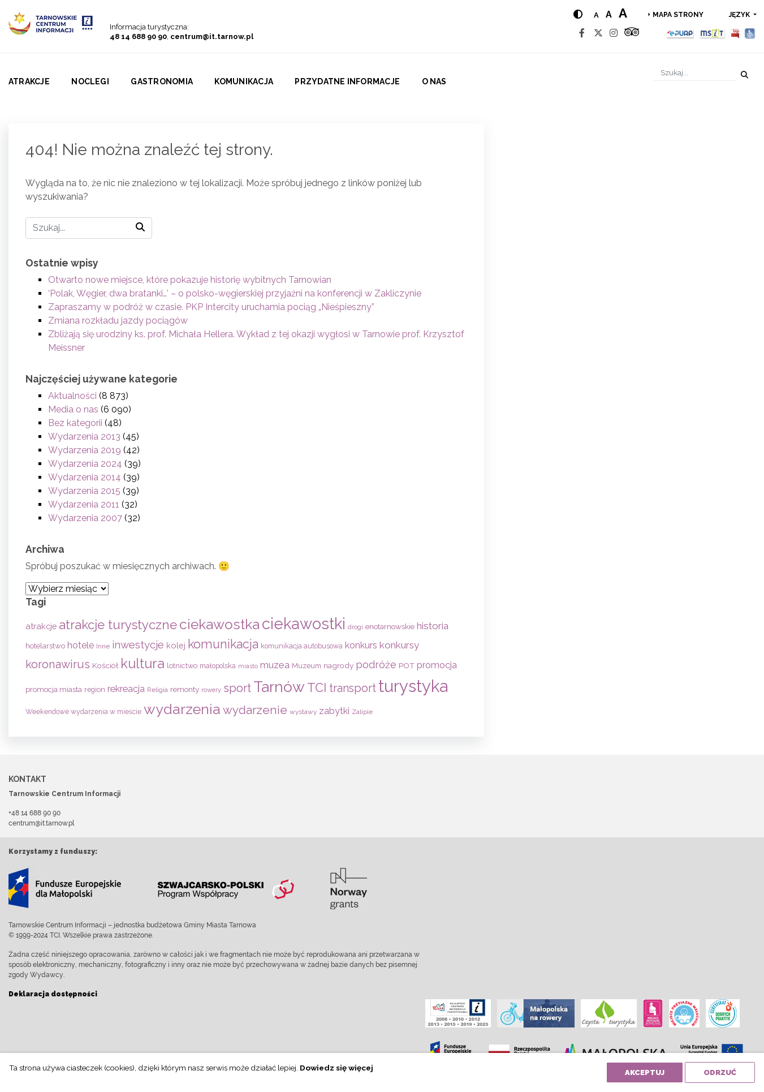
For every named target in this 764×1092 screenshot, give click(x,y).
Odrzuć (719, 1072)
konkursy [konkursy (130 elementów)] (399, 645)
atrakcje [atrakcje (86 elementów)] (41, 626)
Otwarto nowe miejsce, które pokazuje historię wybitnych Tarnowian (189, 279)
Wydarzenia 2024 (85, 463)
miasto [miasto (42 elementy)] (248, 666)
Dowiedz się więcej (336, 1067)
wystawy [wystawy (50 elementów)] (303, 712)
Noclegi (90, 81)
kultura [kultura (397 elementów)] (142, 663)
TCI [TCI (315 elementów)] (317, 687)
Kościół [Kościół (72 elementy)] (105, 665)
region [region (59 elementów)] (94, 689)
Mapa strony (678, 15)
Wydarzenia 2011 (83, 504)
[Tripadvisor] (631, 33)
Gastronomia (162, 81)
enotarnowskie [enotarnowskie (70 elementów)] (390, 626)
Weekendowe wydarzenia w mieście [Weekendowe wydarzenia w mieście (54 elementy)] (83, 712)
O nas (434, 81)
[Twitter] (598, 33)
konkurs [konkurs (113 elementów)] (361, 645)
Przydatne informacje (347, 81)
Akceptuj (644, 1072)
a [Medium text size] (609, 14)
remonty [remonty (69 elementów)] (184, 689)
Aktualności (72, 395)
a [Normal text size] (596, 15)
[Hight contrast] (577, 14)
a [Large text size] (623, 13)
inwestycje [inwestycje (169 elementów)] (138, 645)
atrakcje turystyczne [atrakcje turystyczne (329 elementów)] (118, 624)
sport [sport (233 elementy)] (237, 688)
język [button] (740, 15)
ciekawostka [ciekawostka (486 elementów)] (219, 624)
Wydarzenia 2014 (84, 477)
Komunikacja (243, 81)
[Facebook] (582, 33)
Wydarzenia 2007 (85, 518)
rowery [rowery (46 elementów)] (211, 690)
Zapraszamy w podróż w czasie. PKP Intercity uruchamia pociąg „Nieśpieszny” (211, 307)
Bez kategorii (75, 423)
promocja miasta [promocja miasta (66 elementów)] (53, 689)
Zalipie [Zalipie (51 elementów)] (362, 712)
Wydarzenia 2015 (84, 490)
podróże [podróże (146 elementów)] (376, 664)
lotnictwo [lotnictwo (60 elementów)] (182, 665)
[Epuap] (680, 33)
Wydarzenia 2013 (84, 436)
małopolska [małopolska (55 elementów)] (218, 665)
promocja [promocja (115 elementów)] (437, 665)
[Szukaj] (695, 73)
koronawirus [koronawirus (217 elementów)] (57, 664)
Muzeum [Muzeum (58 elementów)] (306, 665)
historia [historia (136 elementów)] (432, 625)
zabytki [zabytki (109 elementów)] (334, 711)
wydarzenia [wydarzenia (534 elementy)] (182, 708)
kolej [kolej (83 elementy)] (175, 645)
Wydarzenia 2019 (84, 450)
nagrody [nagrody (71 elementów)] (338, 665)
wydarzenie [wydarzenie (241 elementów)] (255, 710)
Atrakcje (29, 81)
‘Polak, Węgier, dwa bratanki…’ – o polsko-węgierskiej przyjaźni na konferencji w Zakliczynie (234, 293)
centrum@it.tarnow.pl (211, 36)
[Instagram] (614, 33)
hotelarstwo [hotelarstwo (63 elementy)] (45, 646)
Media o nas (73, 409)
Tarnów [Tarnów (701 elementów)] (279, 686)
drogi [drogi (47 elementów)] (355, 627)
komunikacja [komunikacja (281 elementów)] (223, 644)
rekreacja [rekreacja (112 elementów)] (126, 688)
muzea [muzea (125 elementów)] (275, 664)
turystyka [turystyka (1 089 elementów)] (413, 686)
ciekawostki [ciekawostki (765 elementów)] (304, 623)
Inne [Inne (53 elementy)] (103, 646)
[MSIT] (712, 33)
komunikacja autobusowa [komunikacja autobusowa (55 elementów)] (302, 646)
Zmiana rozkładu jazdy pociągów (118, 320)
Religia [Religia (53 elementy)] (157, 690)
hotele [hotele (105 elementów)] (80, 645)
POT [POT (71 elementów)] (407, 665)
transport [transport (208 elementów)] (352, 688)
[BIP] (735, 33)
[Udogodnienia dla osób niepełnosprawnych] (750, 33)
